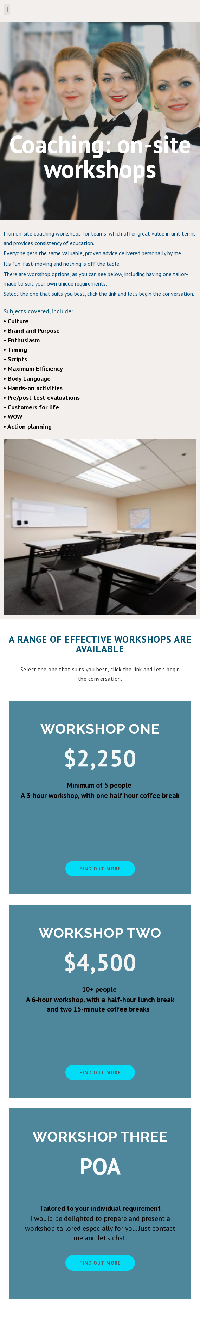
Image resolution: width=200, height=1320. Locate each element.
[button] (7, 9)
